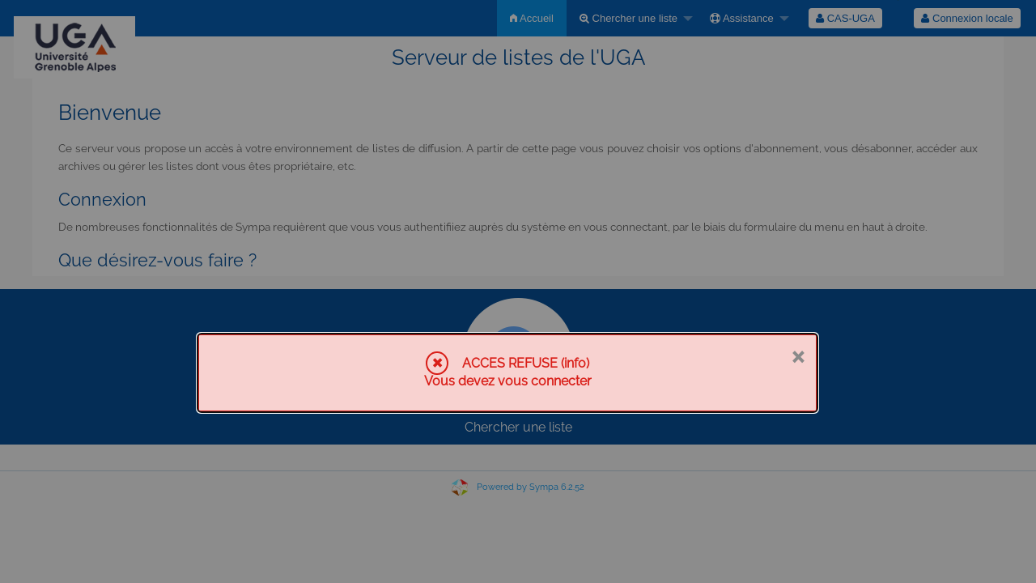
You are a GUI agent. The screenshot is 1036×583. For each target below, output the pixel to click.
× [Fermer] (798, 355)
